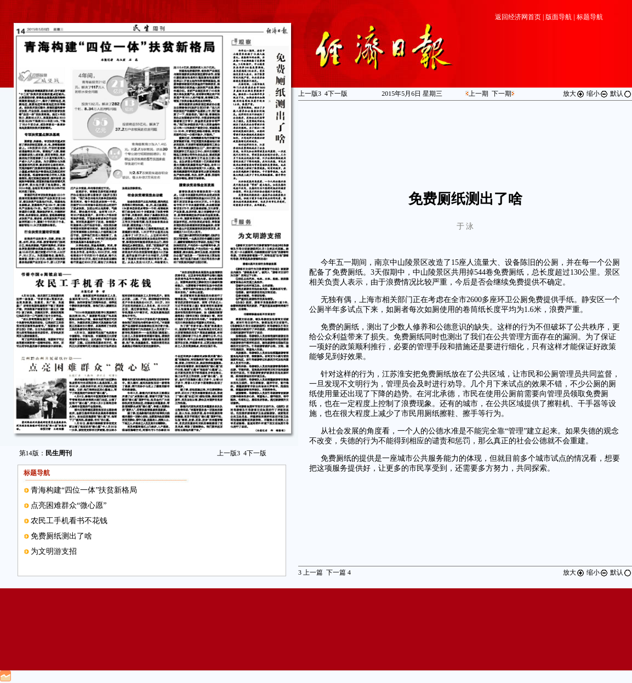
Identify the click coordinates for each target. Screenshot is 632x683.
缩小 (597, 93)
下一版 (254, 453)
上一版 (228, 453)
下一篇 (338, 572)
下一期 (501, 93)
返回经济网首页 (518, 17)
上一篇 (310, 572)
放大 (574, 93)
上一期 (478, 93)
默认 (621, 93)
